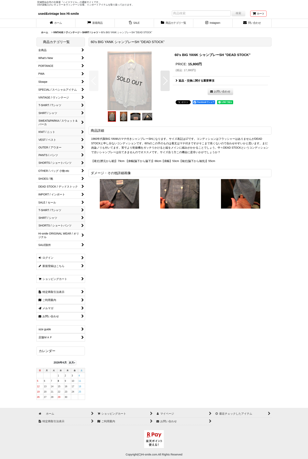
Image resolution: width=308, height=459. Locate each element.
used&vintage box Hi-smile (58, 13)
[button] (93, 81)
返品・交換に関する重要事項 (195, 80)
